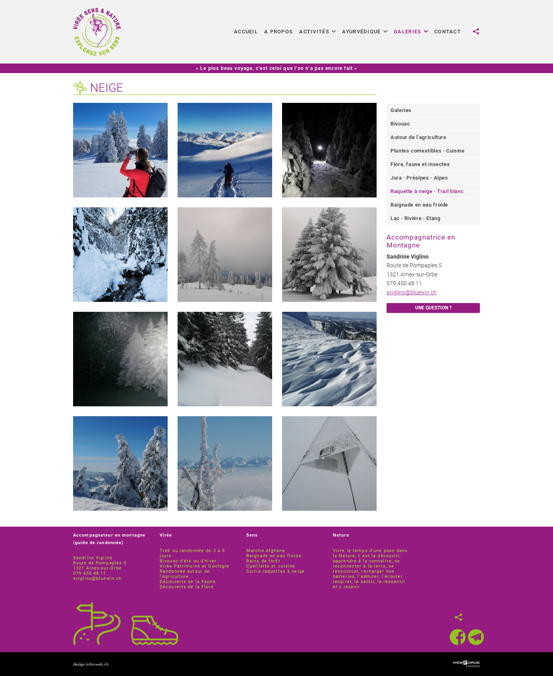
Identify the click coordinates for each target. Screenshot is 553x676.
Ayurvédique (364, 32)
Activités (317, 32)
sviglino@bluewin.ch (412, 292)
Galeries (411, 32)
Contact (447, 32)
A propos (278, 32)
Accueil (246, 32)
